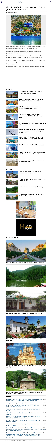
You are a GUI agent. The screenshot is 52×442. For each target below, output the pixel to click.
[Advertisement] (26, 78)
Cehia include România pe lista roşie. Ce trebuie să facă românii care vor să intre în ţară (32, 153)
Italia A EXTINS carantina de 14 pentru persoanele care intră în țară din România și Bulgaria (31, 116)
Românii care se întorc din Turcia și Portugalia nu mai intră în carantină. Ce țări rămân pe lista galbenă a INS (31, 131)
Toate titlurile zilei (9, 437)
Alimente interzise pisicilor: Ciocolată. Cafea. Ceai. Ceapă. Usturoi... (22, 413)
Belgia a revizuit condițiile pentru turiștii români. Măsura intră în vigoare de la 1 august (32, 100)
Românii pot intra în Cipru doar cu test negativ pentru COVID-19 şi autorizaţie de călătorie (31, 138)
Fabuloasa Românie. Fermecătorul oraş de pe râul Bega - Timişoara (31, 195)
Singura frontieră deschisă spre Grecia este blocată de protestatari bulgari (31, 92)
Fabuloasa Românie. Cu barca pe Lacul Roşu (31, 187)
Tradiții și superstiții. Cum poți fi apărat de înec (19, 403)
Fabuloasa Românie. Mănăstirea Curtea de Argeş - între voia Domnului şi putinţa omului (25, 366)
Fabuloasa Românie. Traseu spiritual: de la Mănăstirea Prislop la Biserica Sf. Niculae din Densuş (24, 393)
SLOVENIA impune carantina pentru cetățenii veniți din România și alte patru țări (31, 107)
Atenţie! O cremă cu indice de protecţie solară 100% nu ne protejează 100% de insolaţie (22, 406)
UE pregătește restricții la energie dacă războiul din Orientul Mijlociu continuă (23, 421)
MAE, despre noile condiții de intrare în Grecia (31, 144)
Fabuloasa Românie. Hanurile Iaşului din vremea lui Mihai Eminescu (32, 180)
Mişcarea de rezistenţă (26, 2)
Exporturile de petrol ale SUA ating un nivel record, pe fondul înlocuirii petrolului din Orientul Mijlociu (23, 417)
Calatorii (15, 237)
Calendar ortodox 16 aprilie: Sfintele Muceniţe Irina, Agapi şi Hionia (23, 409)
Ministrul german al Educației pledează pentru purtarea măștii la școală (31, 160)
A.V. (16, 12)
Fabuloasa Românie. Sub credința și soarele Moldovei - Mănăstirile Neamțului (31, 172)
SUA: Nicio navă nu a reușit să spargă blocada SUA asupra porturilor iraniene (22, 424)
